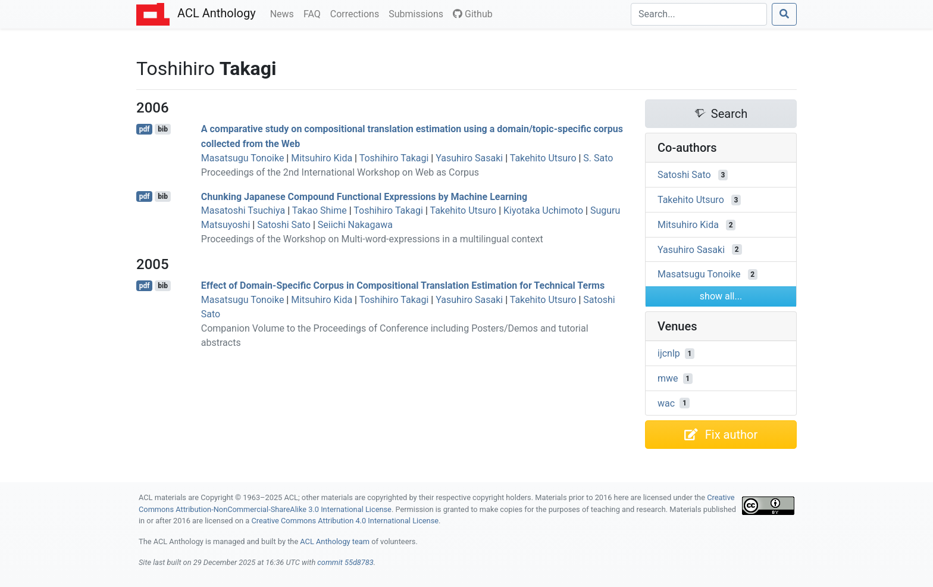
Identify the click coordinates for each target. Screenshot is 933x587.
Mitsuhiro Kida (321, 158)
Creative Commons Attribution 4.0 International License (345, 520)
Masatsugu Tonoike (242, 158)
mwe (668, 378)
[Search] (699, 14)
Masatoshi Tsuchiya (243, 210)
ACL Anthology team (335, 541)
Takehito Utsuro (543, 158)
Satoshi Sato (284, 224)
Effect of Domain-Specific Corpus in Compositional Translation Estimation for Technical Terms (403, 285)
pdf (144, 129)
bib (163, 129)
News (284, 13)
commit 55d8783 (345, 562)
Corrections (357, 13)
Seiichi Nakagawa (355, 224)
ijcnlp (669, 353)
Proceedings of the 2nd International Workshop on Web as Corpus (340, 172)
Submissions (418, 13)
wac (666, 402)
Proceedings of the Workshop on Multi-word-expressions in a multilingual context (372, 239)
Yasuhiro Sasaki (469, 158)
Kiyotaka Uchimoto (543, 210)
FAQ (314, 13)
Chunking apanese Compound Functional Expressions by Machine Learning (364, 196)
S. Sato (598, 158)
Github (473, 14)
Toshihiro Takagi (394, 158)
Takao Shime (319, 210)
